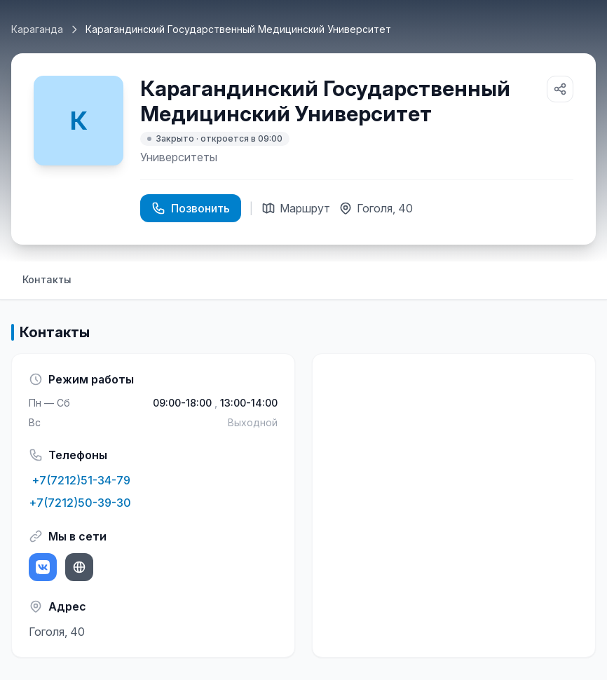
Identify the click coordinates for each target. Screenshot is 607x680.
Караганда (37, 29)
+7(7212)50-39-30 (80, 503)
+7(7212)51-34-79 (79, 480)
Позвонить (190, 208)
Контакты (46, 279)
